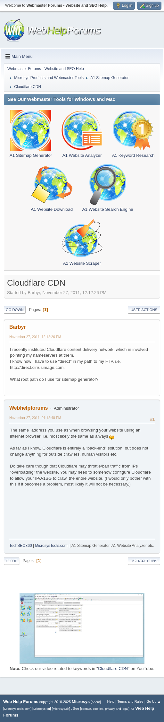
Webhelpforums (28, 408)
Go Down (15, 310)
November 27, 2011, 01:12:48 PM (35, 418)
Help (110, 701)
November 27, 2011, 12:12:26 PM (35, 337)
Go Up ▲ (153, 701)
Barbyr (17, 327)
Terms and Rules (131, 701)
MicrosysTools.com (51, 545)
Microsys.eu (41, 708)
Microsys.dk (61, 708)
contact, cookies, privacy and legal (104, 708)
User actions (144, 310)
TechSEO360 (20, 545)
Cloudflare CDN (113, 668)
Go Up (11, 561)
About (96, 702)
